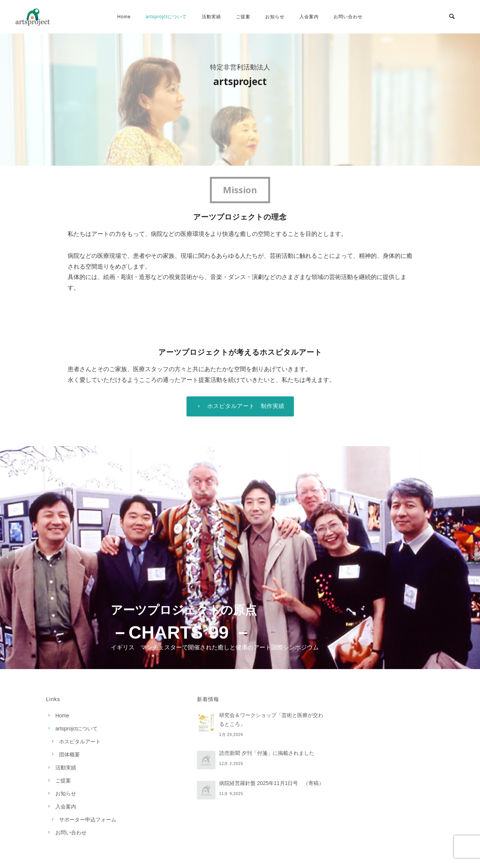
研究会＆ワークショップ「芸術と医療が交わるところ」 (271, 719)
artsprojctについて (166, 16)
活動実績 (211, 16)
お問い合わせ (348, 16)
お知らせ (275, 16)
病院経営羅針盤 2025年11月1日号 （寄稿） (271, 783)
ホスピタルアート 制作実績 (240, 406)
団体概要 (69, 754)
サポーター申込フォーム (87, 820)
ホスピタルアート (80, 741)
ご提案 (243, 16)
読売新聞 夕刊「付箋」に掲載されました (266, 753)
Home (124, 16)
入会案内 (309, 16)
